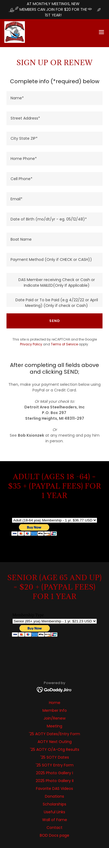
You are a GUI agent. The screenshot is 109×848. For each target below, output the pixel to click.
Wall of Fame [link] (54, 819)
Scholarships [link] (54, 804)
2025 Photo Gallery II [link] (55, 780)
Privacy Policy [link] (31, 344)
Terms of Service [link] (64, 344)
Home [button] (54, 702)
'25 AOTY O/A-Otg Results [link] (54, 749)
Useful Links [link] (54, 812)
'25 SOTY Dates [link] (54, 757)
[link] (14, 32)
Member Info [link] (54, 710)
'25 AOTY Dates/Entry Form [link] (54, 734)
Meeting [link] (54, 726)
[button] (101, 32)
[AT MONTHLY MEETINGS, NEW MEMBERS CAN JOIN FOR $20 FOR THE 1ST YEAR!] (54, 9)
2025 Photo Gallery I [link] (54, 773)
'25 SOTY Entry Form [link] (55, 765)
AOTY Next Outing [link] (55, 741)
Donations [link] (54, 796)
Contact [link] (54, 827)
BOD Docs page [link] (54, 835)
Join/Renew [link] (54, 718)
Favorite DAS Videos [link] (54, 788)
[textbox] (54, 98)
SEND (54, 320)
